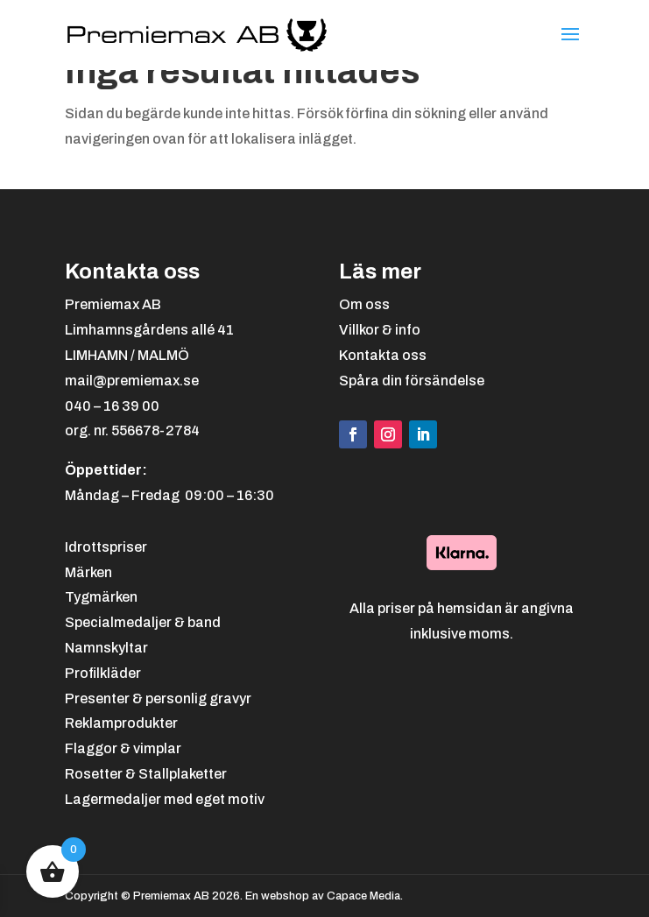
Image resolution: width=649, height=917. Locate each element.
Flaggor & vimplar (123, 748)
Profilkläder (103, 673)
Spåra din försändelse (411, 380)
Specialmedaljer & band (143, 622)
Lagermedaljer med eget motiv (165, 799)
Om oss (364, 304)
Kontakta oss (383, 355)
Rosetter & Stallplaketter (146, 773)
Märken (88, 572)
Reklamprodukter (121, 723)
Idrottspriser (106, 547)
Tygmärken (101, 596)
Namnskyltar (106, 647)
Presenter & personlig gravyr (158, 698)
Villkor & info (379, 329)
